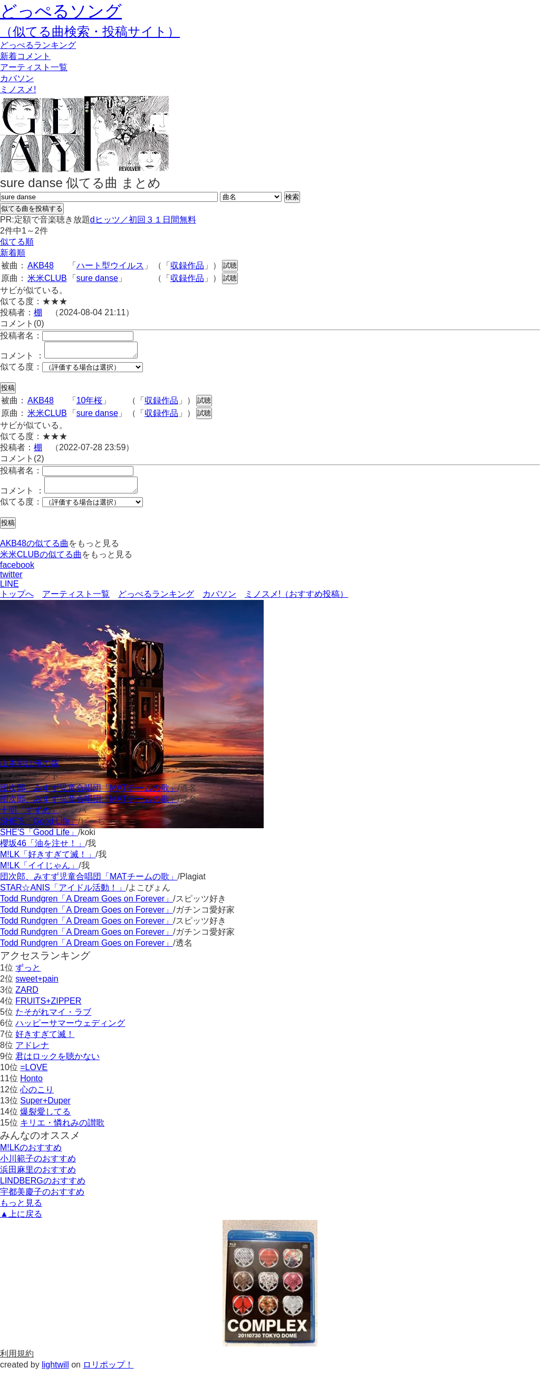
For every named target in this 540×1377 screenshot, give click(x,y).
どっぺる (38, 45)
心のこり (37, 1095)
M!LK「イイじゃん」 (39, 871)
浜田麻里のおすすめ (38, 1175)
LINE (9, 590)
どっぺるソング (61, 11)
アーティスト (34, 67)
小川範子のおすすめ (38, 1164)
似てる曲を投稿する (32, 208)
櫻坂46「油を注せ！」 (42, 849)
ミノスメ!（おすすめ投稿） (296, 600)
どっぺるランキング (156, 600)
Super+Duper (45, 1106)
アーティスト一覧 (76, 600)
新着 (25, 56)
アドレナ (32, 1051)
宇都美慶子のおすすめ (42, 1198)
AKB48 (40, 265)
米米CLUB (47, 278)
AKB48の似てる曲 (34, 549)
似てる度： (21, 369)
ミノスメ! (18, 89)
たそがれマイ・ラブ (53, 1018)
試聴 (230, 265)
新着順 (12, 252)
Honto (31, 1084)
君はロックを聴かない (57, 1062)
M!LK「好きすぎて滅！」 (47, 860)
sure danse (97, 278)
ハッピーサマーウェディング (70, 1029)
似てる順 (17, 241)
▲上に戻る (21, 1220)
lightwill (55, 1370)
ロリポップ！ (108, 1370)
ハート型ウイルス (110, 265)
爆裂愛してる (45, 1117)
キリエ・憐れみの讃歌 (62, 1128)
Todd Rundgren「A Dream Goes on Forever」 (86, 904)
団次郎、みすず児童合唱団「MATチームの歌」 (89, 794)
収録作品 (187, 265)
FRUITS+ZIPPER (48, 1007)
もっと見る (21, 1209)
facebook (17, 571)
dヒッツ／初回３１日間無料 (143, 219)
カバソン (17, 78)
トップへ (17, 600)
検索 (292, 197)
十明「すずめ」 (29, 816)
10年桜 (89, 403)
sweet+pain (36, 985)
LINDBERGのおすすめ (42, 1186)
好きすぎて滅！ (44, 1040)
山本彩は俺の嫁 (29, 769)
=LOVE (33, 1073)
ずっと (28, 973)
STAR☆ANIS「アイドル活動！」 (63, 893)
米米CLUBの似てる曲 (41, 560)
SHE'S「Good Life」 (39, 827)
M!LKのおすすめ (31, 1153)
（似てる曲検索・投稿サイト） (90, 31)
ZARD (26, 996)
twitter (11, 580)
